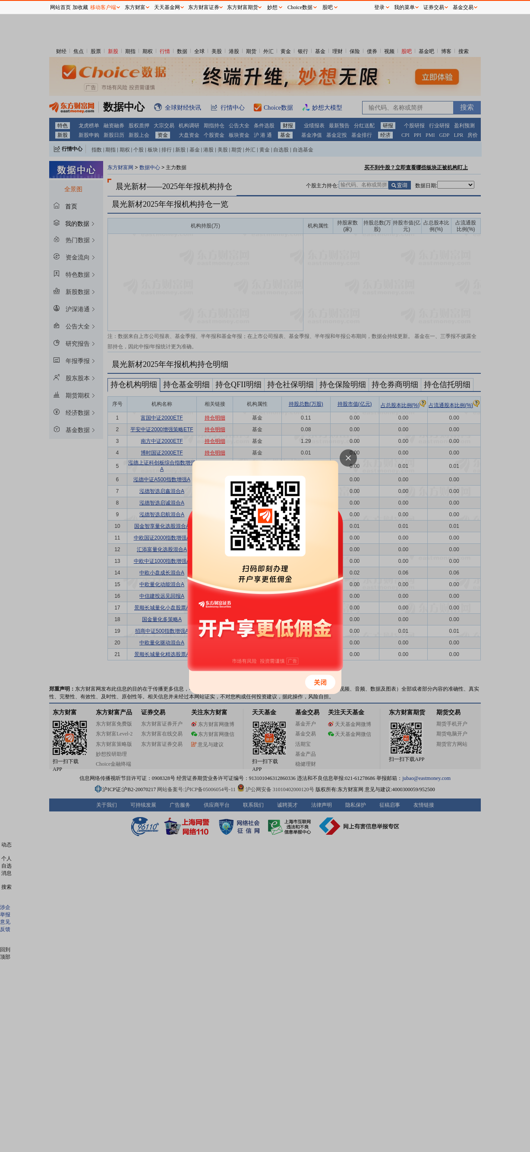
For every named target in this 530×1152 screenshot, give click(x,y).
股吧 (327, 7)
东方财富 (135, 7)
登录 (379, 7)
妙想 (272, 7)
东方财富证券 (203, 7)
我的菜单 (404, 7)
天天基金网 (167, 7)
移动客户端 (103, 7)
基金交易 (463, 7)
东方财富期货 (242, 7)
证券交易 (433, 7)
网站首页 (60, 7)
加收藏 (80, 7)
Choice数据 (299, 7)
